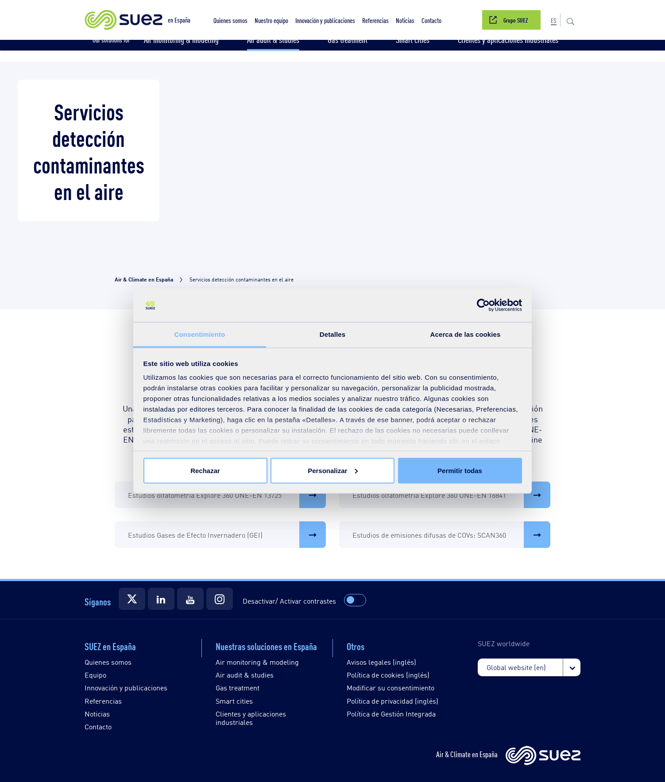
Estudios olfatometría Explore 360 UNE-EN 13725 (227, 495)
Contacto (98, 726)
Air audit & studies (245, 674)
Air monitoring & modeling (257, 661)
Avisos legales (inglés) (381, 661)
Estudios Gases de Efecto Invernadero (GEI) (227, 534)
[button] (553, 20)
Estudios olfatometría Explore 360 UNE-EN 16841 (451, 495)
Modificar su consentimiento (390, 687)
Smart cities (234, 700)
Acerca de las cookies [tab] (465, 334)
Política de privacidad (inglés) (392, 700)
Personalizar (333, 470)
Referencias (103, 700)
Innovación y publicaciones (126, 687)
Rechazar (205, 470)
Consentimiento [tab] (199, 334)
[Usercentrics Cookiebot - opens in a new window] (483, 305)
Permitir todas (459, 470)
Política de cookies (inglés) (388, 674)
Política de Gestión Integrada (391, 713)
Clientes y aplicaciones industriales (251, 718)
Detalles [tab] (332, 334)
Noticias (97, 713)
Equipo (95, 674)
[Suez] (132, 599)
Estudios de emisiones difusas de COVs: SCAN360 (451, 534)
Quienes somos (108, 661)
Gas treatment (237, 687)
